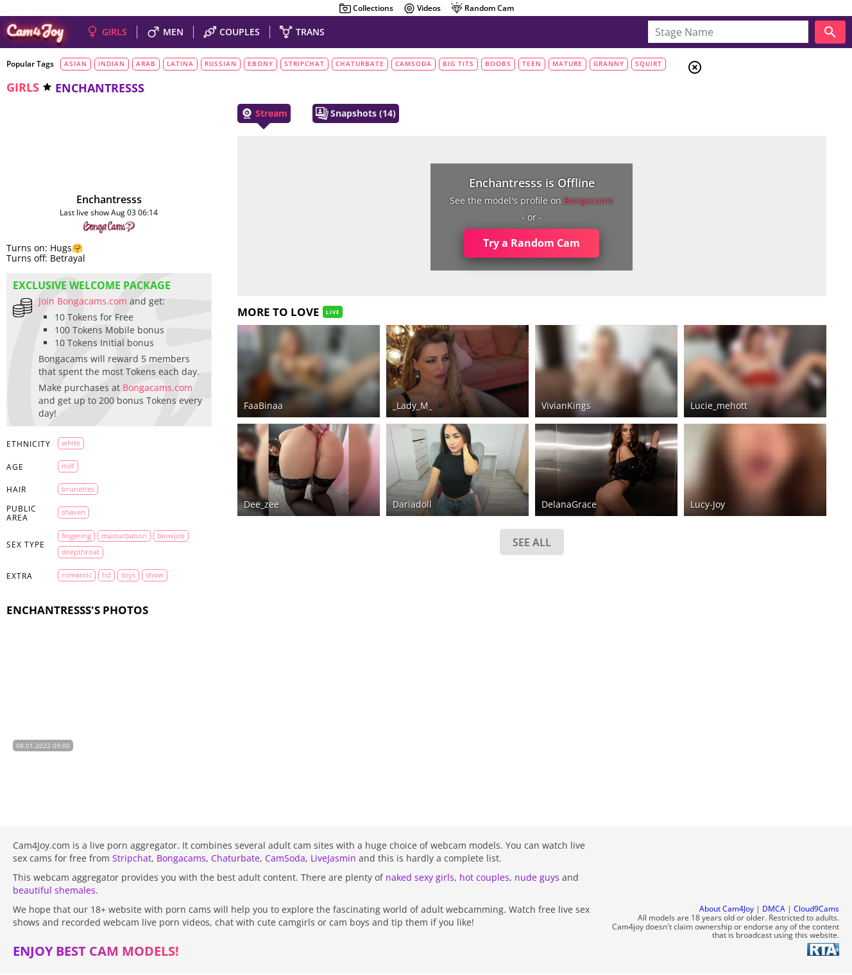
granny (608, 63)
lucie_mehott (601, 387)
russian (221, 63)
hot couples (484, 878)
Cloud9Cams (816, 909)
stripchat (304, 63)
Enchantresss (91, 199)
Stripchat (131, 859)
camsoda (413, 63)
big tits (458, 63)
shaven (73, 537)
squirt (648, 63)
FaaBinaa (226, 387)
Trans (743, 147)
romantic (76, 599)
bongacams (499, 200)
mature (567, 63)
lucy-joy (590, 469)
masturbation (123, 560)
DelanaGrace (478, 469)
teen (531, 63)
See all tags (780, 715)
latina (180, 63)
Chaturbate (235, 859)
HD (105, 599)
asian (75, 63)
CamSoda (285, 859)
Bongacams (181, 859)
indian (111, 63)
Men (740, 131)
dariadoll (348, 469)
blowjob (75, 576)
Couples (747, 115)
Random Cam (482, 8)
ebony (260, 63)
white (70, 467)
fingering (75, 560)
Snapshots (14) (319, 113)
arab (146, 63)
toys (128, 599)
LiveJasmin (333, 859)
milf (67, 491)
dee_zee (225, 469)
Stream (227, 113)
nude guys (537, 878)
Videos (422, 8)
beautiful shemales (54, 891)
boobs (498, 63)
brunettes (77, 513)
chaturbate (360, 63)
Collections (366, 8)
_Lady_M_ (349, 387)
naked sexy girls (420, 878)
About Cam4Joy (726, 909)
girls (22, 87)
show (154, 599)
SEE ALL (441, 507)
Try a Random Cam (441, 243)
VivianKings (475, 387)
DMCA (773, 909)
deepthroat (118, 576)
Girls (743, 100)
